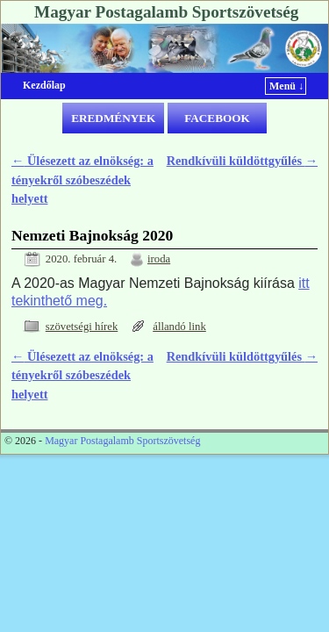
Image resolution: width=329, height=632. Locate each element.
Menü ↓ (286, 86)
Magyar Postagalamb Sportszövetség (166, 12)
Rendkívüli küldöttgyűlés (242, 161)
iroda (158, 259)
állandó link (179, 326)
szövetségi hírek (82, 326)
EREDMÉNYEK (113, 118)
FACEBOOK (217, 118)
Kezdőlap (44, 85)
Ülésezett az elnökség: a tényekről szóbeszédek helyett (82, 179)
